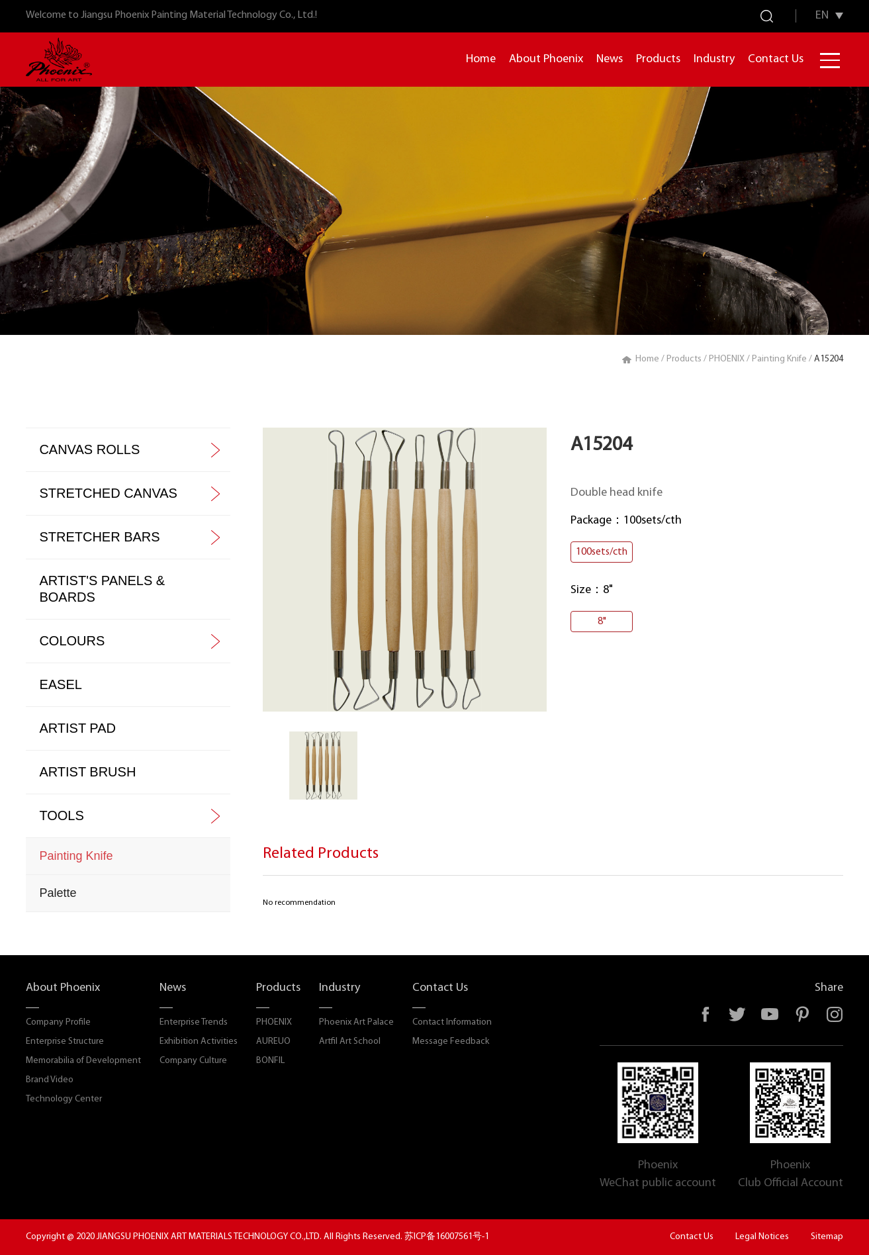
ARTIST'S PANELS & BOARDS (102, 588)
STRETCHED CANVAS (108, 493)
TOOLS (61, 815)
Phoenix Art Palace (356, 1022)
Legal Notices (762, 1237)
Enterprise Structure (65, 1041)
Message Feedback (450, 1041)
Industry (714, 59)
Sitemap (827, 1237)
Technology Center (64, 1099)
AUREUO (273, 1041)
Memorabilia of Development (83, 1061)
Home (481, 59)
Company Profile (58, 1022)
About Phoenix (546, 59)
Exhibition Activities (199, 1041)
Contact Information (452, 1022)
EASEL (60, 684)
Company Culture (193, 1061)
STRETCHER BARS (99, 537)
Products (658, 59)
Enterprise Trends (194, 1022)
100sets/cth (601, 552)
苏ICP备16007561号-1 (446, 1237)
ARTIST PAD (77, 728)
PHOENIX (727, 359)
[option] (405, 570)
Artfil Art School (350, 1041)
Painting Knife (779, 359)
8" (602, 621)
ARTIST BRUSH (87, 772)
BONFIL (270, 1061)
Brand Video (49, 1080)
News (609, 59)
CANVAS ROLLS (89, 449)
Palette (57, 893)
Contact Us (775, 59)
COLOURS (72, 640)
